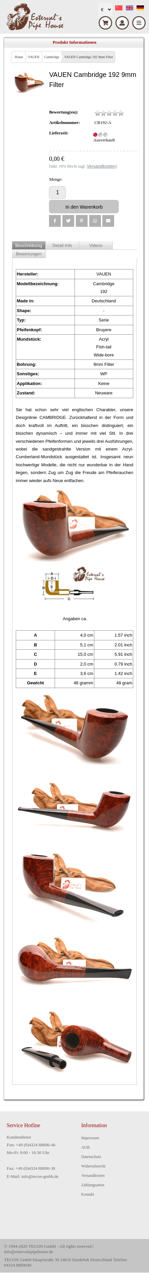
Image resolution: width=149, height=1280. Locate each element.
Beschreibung (28, 245)
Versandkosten (93, 1175)
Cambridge (51, 57)
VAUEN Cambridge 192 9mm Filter (88, 57)
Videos (96, 245)
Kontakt (87, 1194)
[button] (55, 221)
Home (19, 57)
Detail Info (62, 245)
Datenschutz (91, 1156)
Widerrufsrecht (93, 1166)
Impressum (90, 1138)
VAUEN (33, 57)
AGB (85, 1147)
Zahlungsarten (92, 1185)
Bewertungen (29, 253)
